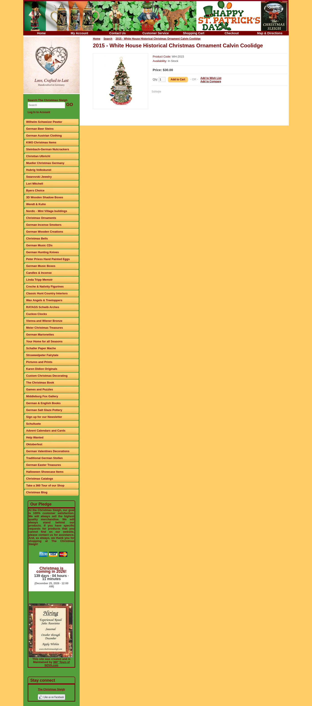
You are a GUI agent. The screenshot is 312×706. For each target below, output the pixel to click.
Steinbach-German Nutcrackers (47, 149)
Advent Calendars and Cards (45, 430)
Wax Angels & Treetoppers (44, 300)
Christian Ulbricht (38, 156)
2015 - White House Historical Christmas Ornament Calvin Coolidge (158, 38)
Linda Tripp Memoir (39, 279)
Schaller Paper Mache (41, 348)
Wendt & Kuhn (36, 204)
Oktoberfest (34, 444)
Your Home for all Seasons (44, 341)
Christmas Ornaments (41, 218)
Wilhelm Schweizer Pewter (44, 121)
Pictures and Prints (39, 362)
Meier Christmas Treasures (44, 327)
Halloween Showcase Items (45, 471)
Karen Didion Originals (41, 368)
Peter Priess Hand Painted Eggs (48, 259)
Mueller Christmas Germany (45, 163)
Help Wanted (34, 437)
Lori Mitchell (34, 183)
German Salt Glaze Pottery (44, 410)
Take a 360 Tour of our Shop (45, 485)
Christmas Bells (37, 238)
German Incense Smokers (44, 224)
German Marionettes (40, 334)
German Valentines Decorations (47, 451)
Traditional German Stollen (44, 458)
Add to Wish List (210, 78)
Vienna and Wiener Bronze (44, 320)
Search (108, 38)
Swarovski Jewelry (39, 176)
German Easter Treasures (43, 465)
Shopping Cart (193, 33)
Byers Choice (35, 190)
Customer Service (155, 33)
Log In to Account (39, 112)
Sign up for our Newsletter (44, 417)
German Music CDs (39, 245)
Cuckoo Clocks (36, 314)
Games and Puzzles (39, 389)
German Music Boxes (40, 266)
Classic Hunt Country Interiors (47, 293)
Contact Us (117, 33)
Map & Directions (269, 33)
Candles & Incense (39, 272)
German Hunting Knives (42, 252)
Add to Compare (210, 81)
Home (41, 33)
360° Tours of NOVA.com (57, 664)
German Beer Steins (40, 128)
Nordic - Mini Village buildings (46, 211)
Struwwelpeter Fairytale (42, 355)
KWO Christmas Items (41, 142)
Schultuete (33, 423)
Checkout (232, 33)
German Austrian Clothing (44, 135)
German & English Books (43, 403)
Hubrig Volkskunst (38, 170)
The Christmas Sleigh (51, 689)
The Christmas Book (40, 382)
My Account (79, 33)
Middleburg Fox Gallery (42, 396)
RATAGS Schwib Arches (42, 307)
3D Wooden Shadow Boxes (44, 197)
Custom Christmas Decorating (46, 375)
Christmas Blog (36, 492)
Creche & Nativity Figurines (45, 286)
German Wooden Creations (44, 231)
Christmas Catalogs (39, 478)
